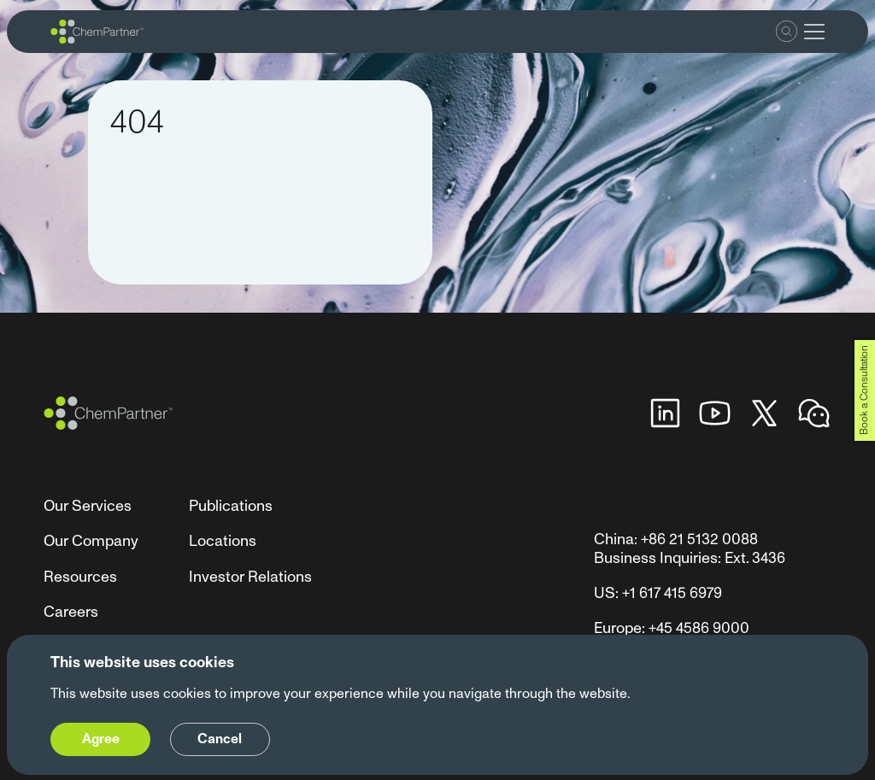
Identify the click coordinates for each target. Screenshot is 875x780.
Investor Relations (250, 577)
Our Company (91, 541)
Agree (101, 739)
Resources (80, 577)
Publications (231, 506)
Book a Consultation (864, 390)
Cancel (219, 739)
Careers (71, 612)
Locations (222, 541)
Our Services (88, 506)
